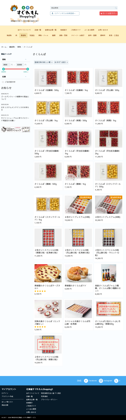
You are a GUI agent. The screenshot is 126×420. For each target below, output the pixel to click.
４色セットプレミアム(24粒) (77, 217)
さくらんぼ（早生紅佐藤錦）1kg (77, 152)
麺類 (53, 35)
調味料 (102, 35)
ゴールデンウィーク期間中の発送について (15, 97)
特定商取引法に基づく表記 (51, 393)
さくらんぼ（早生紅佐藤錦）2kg (108, 152)
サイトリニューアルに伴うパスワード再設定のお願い (15, 119)
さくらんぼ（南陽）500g (76, 120)
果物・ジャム (43, 35)
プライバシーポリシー (49, 399)
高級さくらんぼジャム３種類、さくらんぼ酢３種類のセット (108, 288)
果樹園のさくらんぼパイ (75, 285)
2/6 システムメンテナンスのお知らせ (15, 108)
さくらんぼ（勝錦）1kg (75, 184)
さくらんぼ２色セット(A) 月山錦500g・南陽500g (107, 322)
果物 (19, 47)
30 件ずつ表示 (61, 62)
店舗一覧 (38, 30)
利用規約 (44, 396)
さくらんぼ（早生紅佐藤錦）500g (47, 152)
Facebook (90, 381)
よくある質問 (89, 30)
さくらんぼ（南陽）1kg (105, 120)
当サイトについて (24, 30)
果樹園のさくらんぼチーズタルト (47, 287)
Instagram (105, 381)
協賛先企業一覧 (50, 30)
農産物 (23, 35)
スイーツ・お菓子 (77, 35)
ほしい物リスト (7, 402)
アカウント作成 (7, 396)
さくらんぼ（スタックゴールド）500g (108, 185)
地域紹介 (63, 30)
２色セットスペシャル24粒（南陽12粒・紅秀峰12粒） (46, 251)
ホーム (4, 47)
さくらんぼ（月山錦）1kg (45, 120)
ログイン (5, 393)
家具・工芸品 (114, 35)
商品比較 (5, 405)
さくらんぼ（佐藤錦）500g (46, 90)
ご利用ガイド (76, 30)
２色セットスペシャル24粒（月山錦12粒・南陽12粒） (46, 358)
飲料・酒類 (92, 35)
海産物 (9, 35)
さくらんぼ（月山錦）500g (107, 90)
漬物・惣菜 (63, 35)
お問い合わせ (103, 30)
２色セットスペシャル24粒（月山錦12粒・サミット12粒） (107, 253)
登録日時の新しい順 (43, 62)
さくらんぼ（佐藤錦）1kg (76, 90)
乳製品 (32, 35)
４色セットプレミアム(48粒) (107, 217)
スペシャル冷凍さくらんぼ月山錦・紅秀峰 (77, 322)
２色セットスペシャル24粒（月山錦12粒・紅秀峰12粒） (78, 251)
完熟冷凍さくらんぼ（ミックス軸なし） (47, 322)
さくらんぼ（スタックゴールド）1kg (47, 218)
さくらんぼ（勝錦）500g (45, 184)
